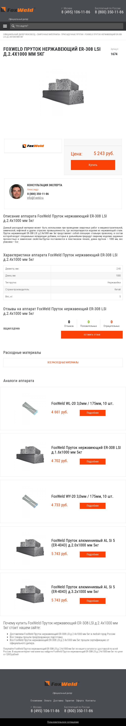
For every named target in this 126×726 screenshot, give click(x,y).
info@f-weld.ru (35, 197)
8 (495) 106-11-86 (76, 12)
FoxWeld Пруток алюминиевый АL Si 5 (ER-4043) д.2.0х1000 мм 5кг (83, 542)
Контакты (91, 700)
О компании (36, 700)
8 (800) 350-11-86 (109, 12)
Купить (93, 165)
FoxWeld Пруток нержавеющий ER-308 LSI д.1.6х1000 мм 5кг (86, 450)
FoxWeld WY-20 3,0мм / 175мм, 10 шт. (82, 496)
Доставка (58, 700)
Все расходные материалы (63, 362)
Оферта (80, 700)
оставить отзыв (92, 334)
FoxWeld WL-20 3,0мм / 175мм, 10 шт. (82, 403)
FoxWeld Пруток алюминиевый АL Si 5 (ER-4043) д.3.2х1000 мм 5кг (83, 589)
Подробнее (93, 412)
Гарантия (69, 700)
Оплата (47, 700)
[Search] (66, 26)
